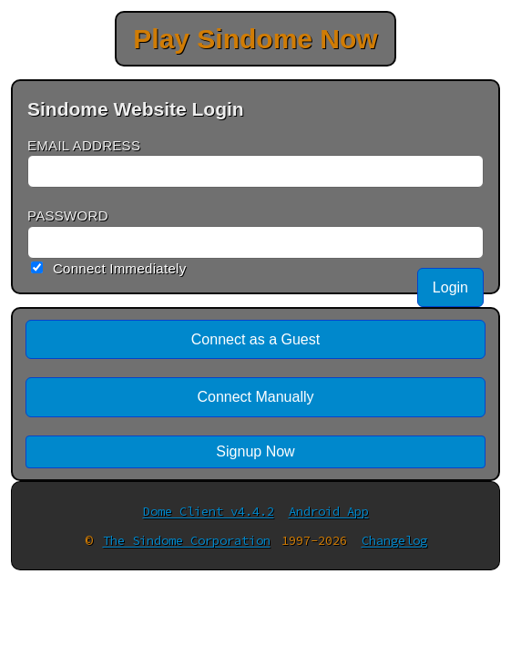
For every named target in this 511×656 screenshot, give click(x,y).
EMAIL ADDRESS (83, 145)
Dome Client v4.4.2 (208, 511)
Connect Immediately (120, 268)
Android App (329, 511)
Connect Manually (255, 397)
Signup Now (255, 451)
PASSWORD (67, 215)
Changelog (394, 540)
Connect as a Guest (255, 339)
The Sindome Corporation (187, 540)
